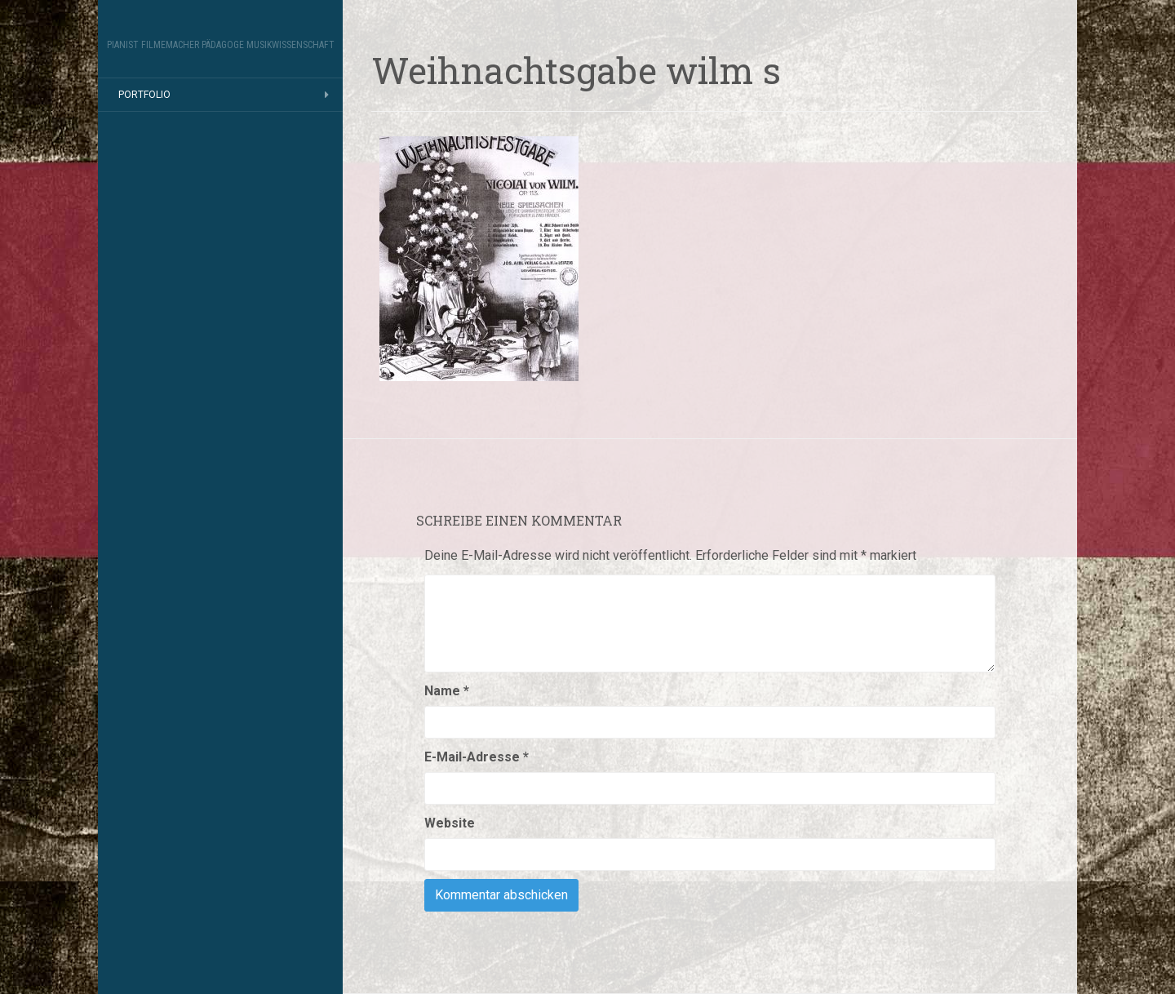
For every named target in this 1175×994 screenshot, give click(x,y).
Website (449, 823)
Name (446, 691)
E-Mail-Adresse (476, 757)
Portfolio (144, 94)
